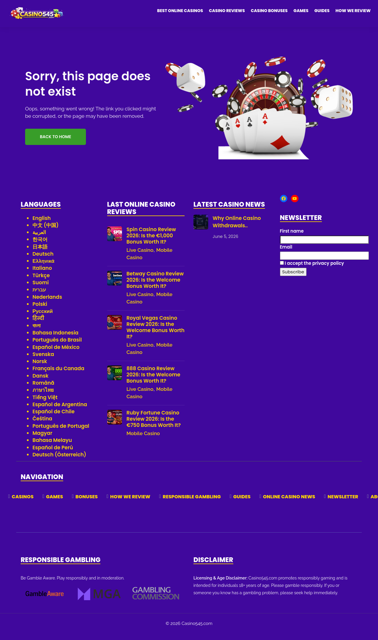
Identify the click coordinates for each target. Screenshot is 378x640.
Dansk (40, 382)
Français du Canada (58, 375)
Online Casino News (289, 503)
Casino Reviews (227, 11)
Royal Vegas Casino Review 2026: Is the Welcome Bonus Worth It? (155, 333)
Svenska (43, 361)
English (41, 224)
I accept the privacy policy (312, 270)
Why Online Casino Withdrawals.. (237, 228)
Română (43, 389)
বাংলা (36, 332)
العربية (39, 239)
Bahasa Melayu (52, 446)
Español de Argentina (59, 411)
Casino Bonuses (269, 11)
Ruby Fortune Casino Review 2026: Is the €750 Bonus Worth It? (153, 425)
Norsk (39, 368)
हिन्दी (38, 325)
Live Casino (139, 256)
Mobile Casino (143, 440)
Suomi (40, 289)
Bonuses (86, 503)
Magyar (42, 439)
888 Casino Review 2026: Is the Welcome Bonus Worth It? (153, 381)
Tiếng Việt (45, 403)
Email (286, 254)
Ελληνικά (43, 267)
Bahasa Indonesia (55, 339)
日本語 (40, 253)
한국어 (40, 246)
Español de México (55, 353)
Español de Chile (53, 418)
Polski (39, 310)
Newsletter (343, 503)
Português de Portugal (60, 432)
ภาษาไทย (43, 396)
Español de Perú (52, 454)
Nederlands (47, 303)
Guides (322, 11)
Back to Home (55, 143)
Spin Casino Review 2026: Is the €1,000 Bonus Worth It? (151, 242)
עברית (39, 296)
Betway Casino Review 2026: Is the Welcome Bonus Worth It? (155, 286)
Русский (42, 317)
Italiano (42, 274)
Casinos (23, 503)
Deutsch (42, 260)
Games (301, 11)
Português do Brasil (57, 346)
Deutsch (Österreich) (59, 461)
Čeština (42, 425)
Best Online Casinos (180, 11)
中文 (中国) (45, 232)
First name (292, 238)
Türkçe (41, 282)
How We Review (353, 11)
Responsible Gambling (192, 503)
